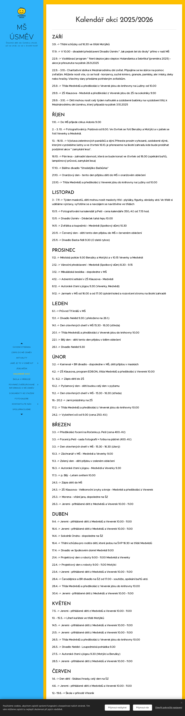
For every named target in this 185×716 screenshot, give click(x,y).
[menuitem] (21, 347)
